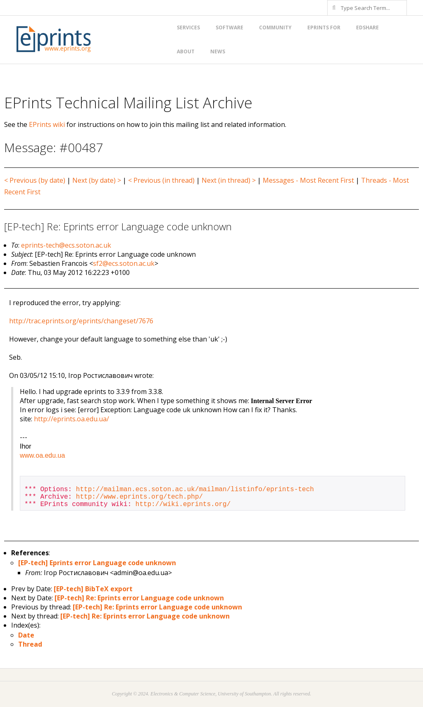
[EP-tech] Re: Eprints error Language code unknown (139, 597)
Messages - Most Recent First (308, 180)
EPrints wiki (47, 124)
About (186, 51)
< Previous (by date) (34, 180)
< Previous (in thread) (161, 180)
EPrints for (323, 27)
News (217, 51)
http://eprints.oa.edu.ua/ (71, 418)
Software (229, 27)
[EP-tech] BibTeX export (93, 588)
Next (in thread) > (229, 180)
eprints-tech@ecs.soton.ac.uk (66, 245)
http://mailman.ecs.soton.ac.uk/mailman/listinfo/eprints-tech (195, 489)
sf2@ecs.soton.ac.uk (123, 263)
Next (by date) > (96, 180)
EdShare (367, 27)
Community (275, 27)
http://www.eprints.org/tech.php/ (139, 497)
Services (188, 27)
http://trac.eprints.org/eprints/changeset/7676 (81, 320)
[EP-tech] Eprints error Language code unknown (97, 562)
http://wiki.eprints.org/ (183, 504)
